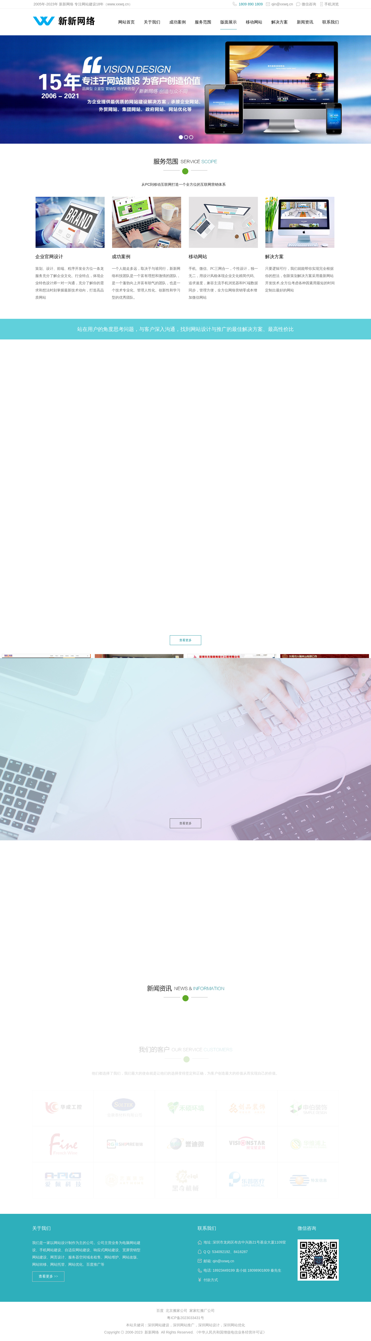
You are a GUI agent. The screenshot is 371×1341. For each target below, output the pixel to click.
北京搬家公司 (176, 1311)
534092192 (221, 1252)
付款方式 (211, 1280)
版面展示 (228, 22)
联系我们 (330, 22)
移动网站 (254, 22)
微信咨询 (307, 1228)
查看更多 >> (48, 1276)
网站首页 (126, 22)
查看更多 (185, 640)
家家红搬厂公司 (202, 1311)
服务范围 (203, 22)
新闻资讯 (305, 22)
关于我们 (152, 22)
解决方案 (279, 22)
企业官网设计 (49, 258)
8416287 (241, 1252)
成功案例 (177, 22)
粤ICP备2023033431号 (185, 1318)
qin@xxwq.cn (279, 4)
